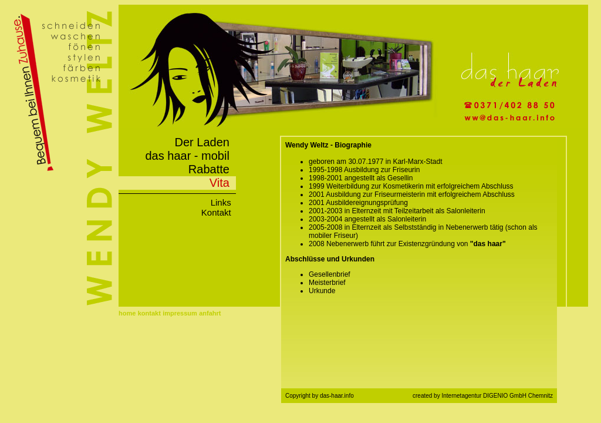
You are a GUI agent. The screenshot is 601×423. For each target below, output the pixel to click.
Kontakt (218, 212)
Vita (223, 182)
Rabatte (212, 169)
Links (223, 202)
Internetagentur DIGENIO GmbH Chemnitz (497, 395)
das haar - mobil (190, 155)
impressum (180, 313)
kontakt (149, 313)
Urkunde (322, 291)
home (127, 313)
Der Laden (205, 142)
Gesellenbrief (329, 274)
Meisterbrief (327, 282)
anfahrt (210, 313)
